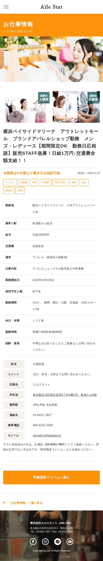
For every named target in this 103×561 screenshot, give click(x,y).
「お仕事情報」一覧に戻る (25, 503)
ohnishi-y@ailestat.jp (47, 435)
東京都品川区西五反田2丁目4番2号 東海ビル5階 (65, 394)
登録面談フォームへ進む (51, 477)
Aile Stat (51, 7)
